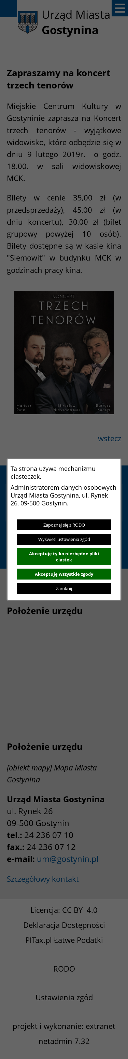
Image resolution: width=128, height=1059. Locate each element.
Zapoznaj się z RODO (64, 525)
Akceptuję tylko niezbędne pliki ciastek (64, 557)
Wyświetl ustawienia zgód (64, 539)
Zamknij (64, 588)
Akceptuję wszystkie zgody (64, 574)
